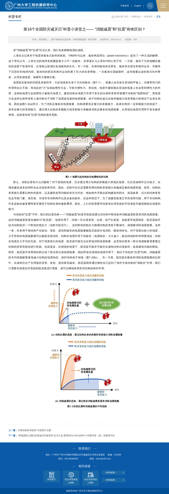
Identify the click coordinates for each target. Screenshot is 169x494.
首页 (126, 16)
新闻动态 (136, 16)
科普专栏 (148, 16)
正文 (158, 16)
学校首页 (124, 6)
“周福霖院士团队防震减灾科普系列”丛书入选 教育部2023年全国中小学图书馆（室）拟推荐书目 (61, 435)
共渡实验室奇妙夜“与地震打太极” (29, 430)
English (137, 6)
